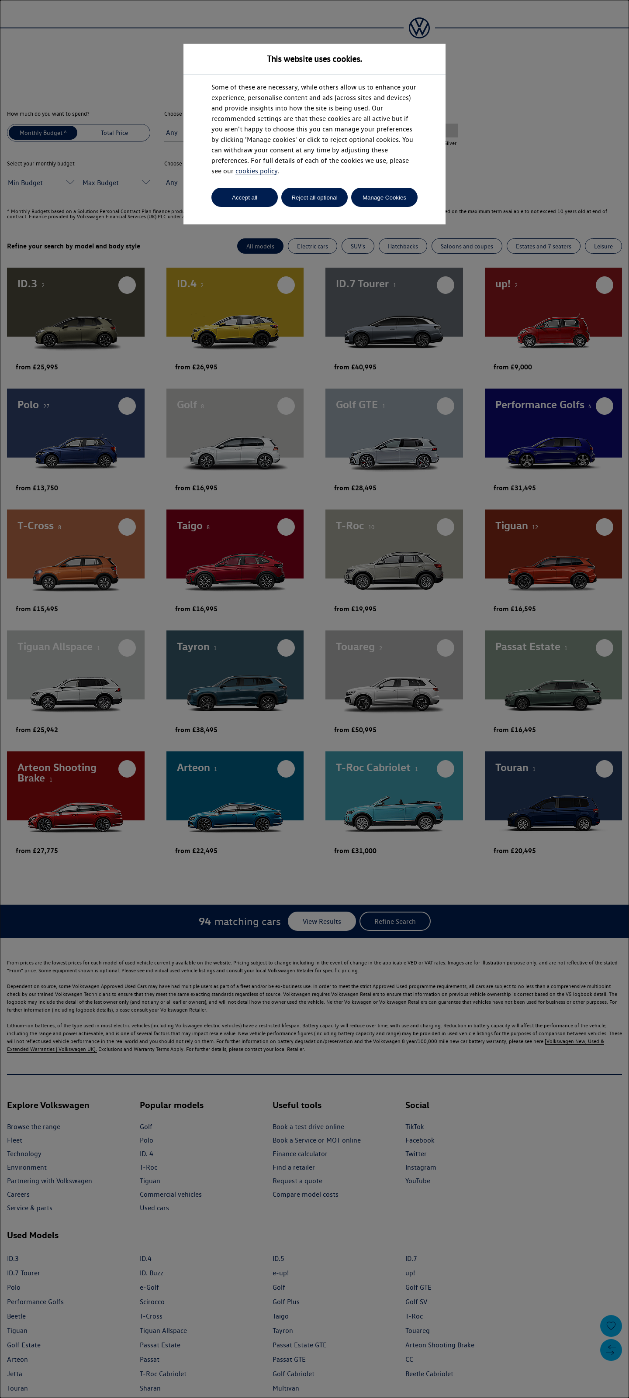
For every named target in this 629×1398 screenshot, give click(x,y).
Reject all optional (314, 197)
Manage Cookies (384, 197)
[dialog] (314, 699)
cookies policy (256, 171)
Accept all (244, 197)
